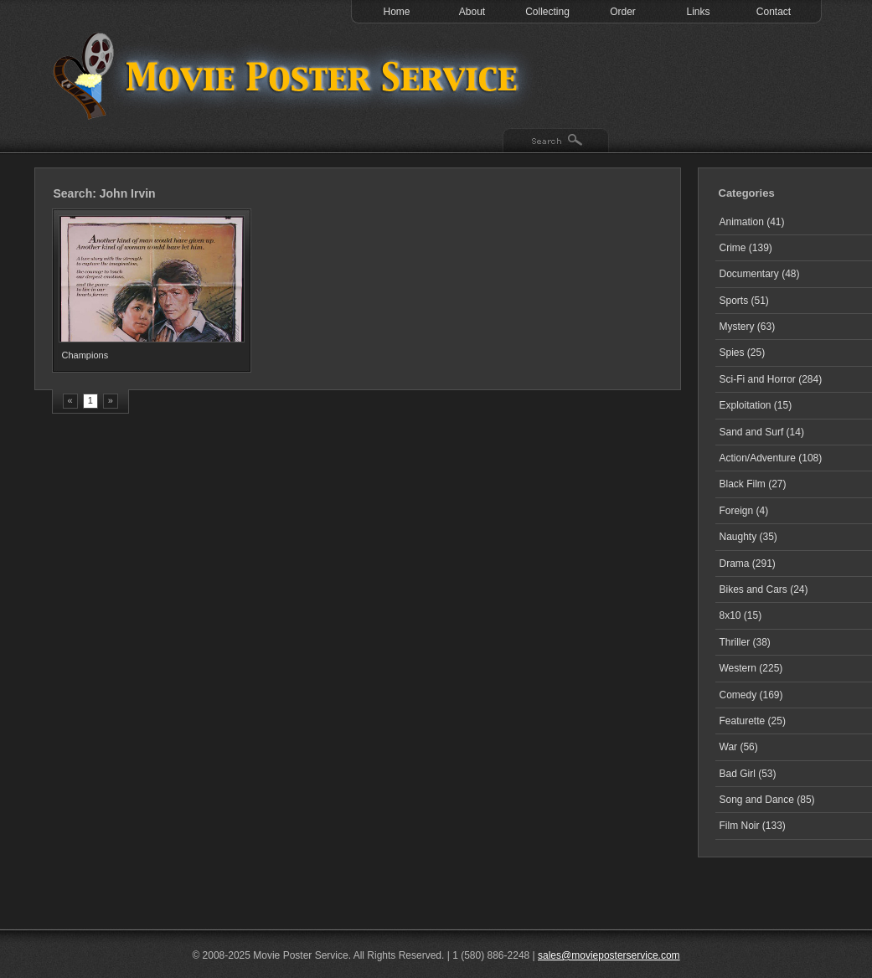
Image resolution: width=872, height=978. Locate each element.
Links (697, 12)
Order (623, 12)
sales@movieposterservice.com (609, 955)
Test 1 (290, 75)
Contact (773, 12)
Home (396, 12)
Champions (85, 355)
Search (556, 141)
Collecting (547, 12)
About (472, 12)
